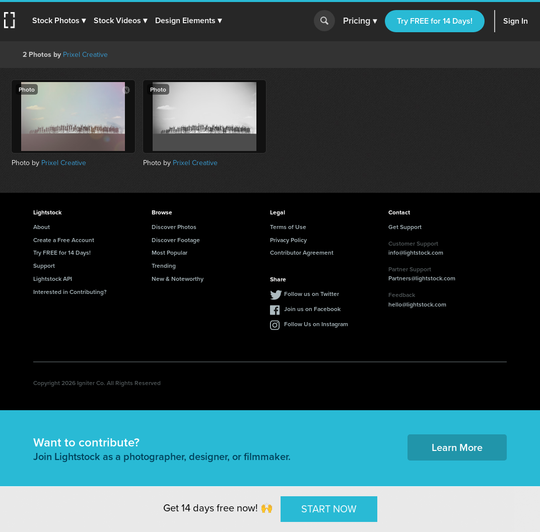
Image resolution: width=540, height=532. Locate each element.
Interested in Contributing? (70, 291)
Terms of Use (288, 226)
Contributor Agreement (301, 252)
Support (44, 265)
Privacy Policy (288, 240)
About (41, 226)
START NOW (329, 508)
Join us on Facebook (312, 309)
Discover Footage (176, 240)
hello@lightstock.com (417, 304)
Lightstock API (52, 278)
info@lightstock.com (415, 252)
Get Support (405, 226)
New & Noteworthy (178, 278)
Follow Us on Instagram (316, 324)
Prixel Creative (85, 54)
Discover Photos (174, 226)
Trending (164, 265)
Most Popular (169, 252)
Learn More (457, 447)
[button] (59, 20)
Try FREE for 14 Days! (434, 21)
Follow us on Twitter (311, 293)
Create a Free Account (63, 240)
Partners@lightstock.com (421, 278)
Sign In (515, 21)
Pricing (360, 21)
